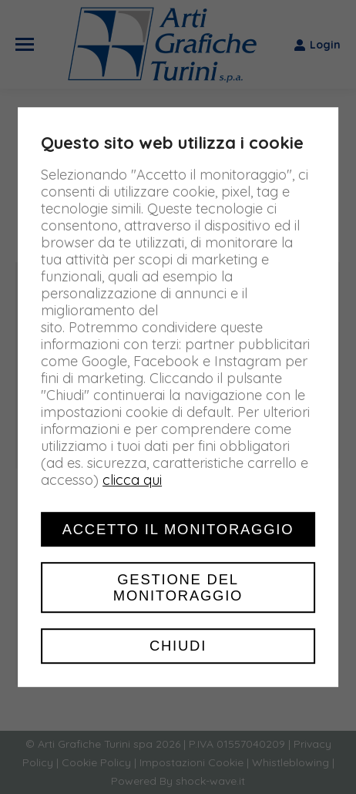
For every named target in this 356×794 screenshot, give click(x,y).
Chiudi (178, 646)
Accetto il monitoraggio (178, 529)
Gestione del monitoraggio (178, 587)
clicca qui (132, 480)
